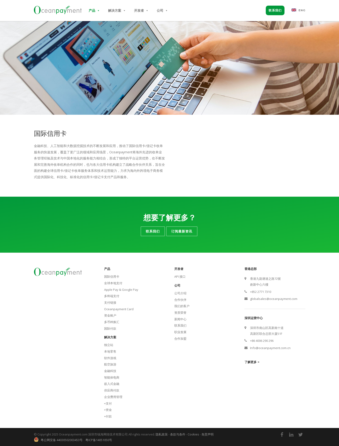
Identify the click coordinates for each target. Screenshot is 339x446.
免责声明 (207, 434)
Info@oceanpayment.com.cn (270, 348)
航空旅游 (110, 364)
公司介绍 (180, 293)
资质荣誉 (180, 312)
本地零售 (110, 351)
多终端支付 (111, 296)
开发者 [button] (141, 10)
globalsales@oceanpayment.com (273, 299)
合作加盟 (180, 338)
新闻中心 (180, 319)
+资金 (108, 410)
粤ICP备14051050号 (98, 440)
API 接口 (180, 276)
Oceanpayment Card (119, 309)
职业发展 (180, 332)
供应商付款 (111, 390)
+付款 (108, 416)
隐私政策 (162, 434)
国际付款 (110, 328)
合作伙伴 (180, 300)
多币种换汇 (111, 322)
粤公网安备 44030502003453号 (61, 440)
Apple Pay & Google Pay (121, 290)
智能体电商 (111, 377)
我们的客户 (182, 306)
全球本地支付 (113, 283)
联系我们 (275, 10)
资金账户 (110, 315)
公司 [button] (162, 10)
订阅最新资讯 (181, 231)
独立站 (108, 345)
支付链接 (110, 302)
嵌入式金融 (111, 384)
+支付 (108, 403)
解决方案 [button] (117, 10)
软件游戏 (110, 358)
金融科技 (110, 371)
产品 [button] (94, 10)
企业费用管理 (113, 397)
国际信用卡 (111, 276)
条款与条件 (177, 434)
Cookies (193, 434)
